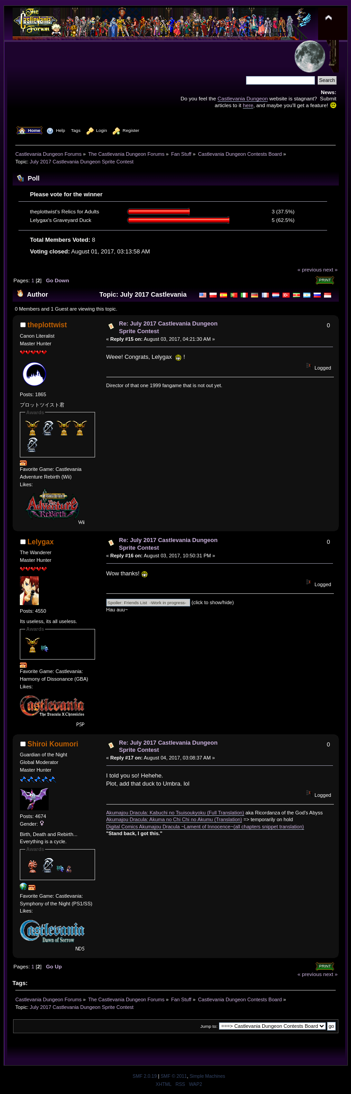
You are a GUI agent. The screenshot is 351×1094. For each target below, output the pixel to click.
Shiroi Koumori (52, 744)
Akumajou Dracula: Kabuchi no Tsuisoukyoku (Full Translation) (175, 812)
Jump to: (209, 1026)
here (248, 105)
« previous (309, 269)
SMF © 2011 (173, 1076)
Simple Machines (207, 1076)
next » (330, 269)
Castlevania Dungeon (243, 98)
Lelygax (40, 542)
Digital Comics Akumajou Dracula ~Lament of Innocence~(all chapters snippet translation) (205, 826)
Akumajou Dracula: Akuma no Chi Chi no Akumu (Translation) (174, 819)
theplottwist (47, 325)
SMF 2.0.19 (144, 1076)
